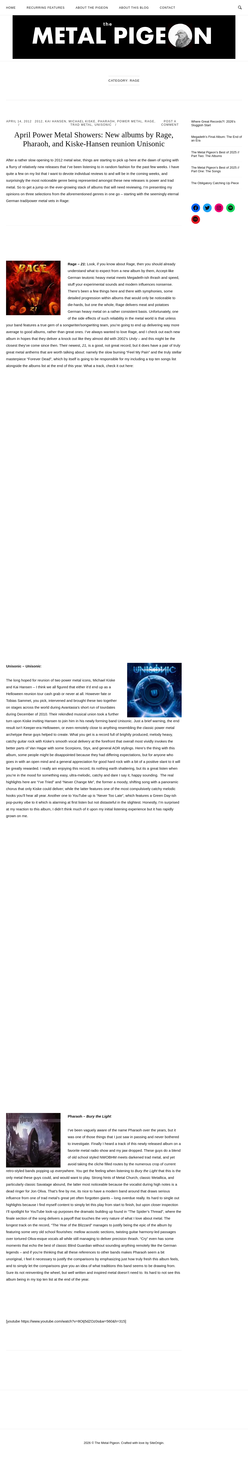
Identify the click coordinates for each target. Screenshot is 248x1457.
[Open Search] (240, 7)
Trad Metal (81, 124)
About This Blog (134, 7)
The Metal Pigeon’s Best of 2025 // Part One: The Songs (215, 169)
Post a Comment (170, 123)
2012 (39, 121)
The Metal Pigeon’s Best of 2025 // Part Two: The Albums (215, 154)
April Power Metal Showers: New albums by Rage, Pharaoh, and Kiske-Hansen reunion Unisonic (93, 139)
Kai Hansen (55, 121)
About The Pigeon (92, 7)
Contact (167, 7)
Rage (150, 121)
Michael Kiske (82, 121)
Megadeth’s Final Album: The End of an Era (216, 138)
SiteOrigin (156, 1443)
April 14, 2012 (19, 121)
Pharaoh (106, 121)
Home (11, 7)
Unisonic (103, 124)
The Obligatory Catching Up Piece (215, 183)
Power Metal (129, 121)
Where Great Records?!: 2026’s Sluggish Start (213, 123)
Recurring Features (46, 7)
